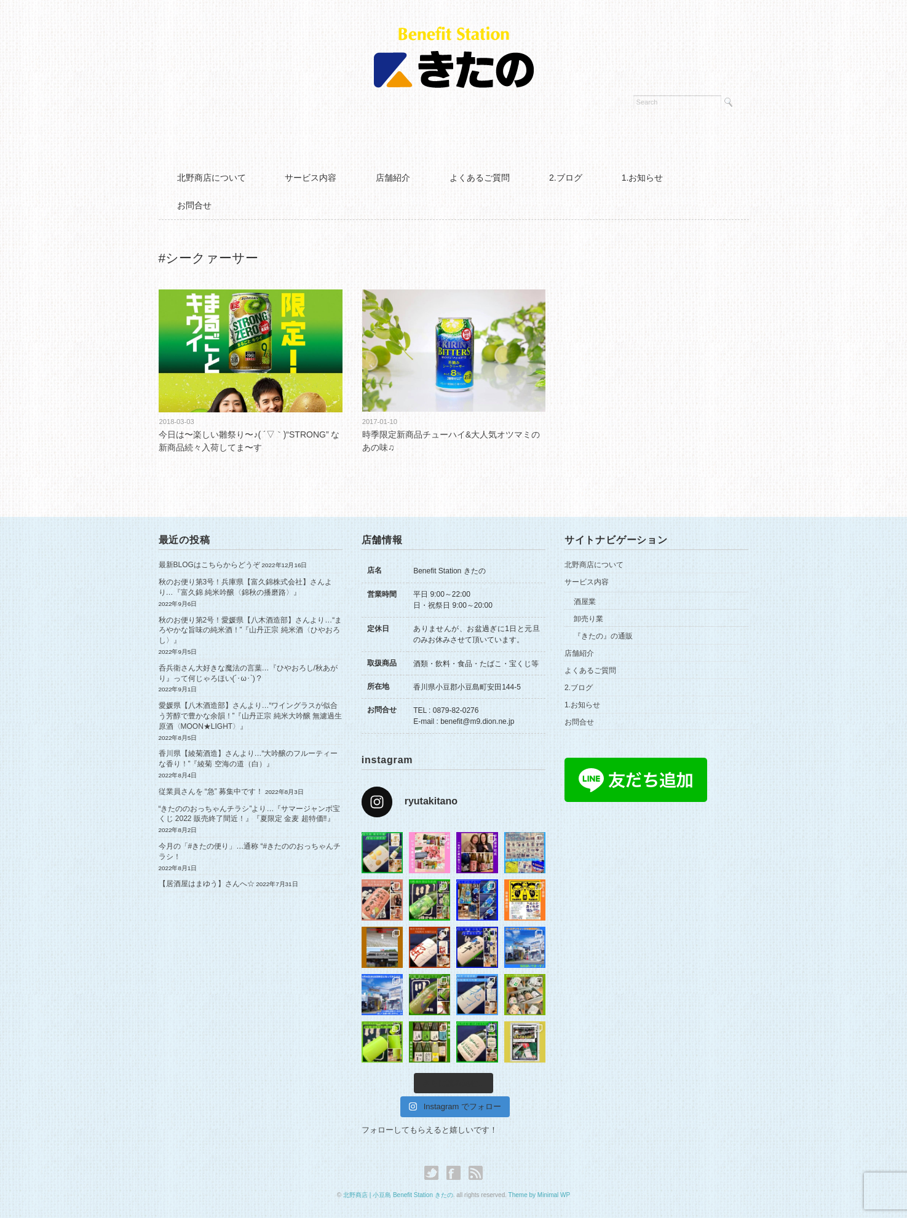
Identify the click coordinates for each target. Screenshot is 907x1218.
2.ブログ (565, 178)
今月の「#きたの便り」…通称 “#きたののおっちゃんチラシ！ (250, 851)
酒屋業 (585, 601)
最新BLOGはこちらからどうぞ (209, 564)
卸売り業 (588, 619)
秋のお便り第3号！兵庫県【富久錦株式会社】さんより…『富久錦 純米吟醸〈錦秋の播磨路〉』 (246, 587)
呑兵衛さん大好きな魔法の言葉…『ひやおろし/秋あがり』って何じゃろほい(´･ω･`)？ (248, 673)
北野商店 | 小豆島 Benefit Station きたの (398, 1195)
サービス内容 (310, 178)
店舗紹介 (393, 178)
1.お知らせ (642, 178)
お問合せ (194, 205)
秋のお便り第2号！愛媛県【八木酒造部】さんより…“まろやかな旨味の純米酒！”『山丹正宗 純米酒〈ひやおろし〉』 (251, 630)
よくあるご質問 (480, 178)
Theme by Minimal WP (540, 1195)
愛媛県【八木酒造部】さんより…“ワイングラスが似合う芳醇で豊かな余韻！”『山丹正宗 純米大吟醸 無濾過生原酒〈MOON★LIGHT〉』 (251, 716)
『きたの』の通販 (603, 636)
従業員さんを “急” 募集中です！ (211, 791)
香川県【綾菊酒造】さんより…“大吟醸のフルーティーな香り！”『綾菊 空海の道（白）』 (248, 758)
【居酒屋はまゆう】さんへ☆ (207, 883)
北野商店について (211, 178)
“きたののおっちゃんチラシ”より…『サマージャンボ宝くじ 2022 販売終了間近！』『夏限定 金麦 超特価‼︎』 (250, 813)
